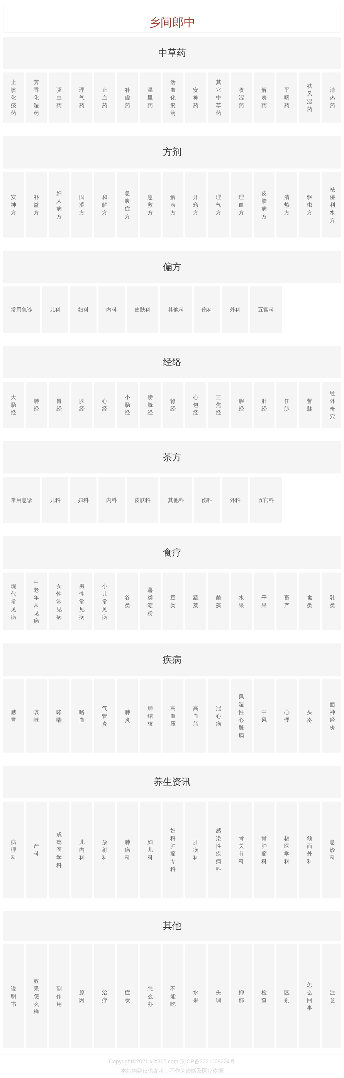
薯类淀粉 (150, 601)
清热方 (287, 205)
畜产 (287, 601)
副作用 (59, 996)
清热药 (332, 97)
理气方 (218, 205)
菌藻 (218, 601)
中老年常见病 (36, 601)
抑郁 (241, 996)
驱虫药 (59, 97)
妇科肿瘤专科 (173, 849)
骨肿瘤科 (264, 849)
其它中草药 (218, 97)
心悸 (287, 716)
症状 (127, 996)
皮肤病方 (264, 204)
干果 (264, 601)
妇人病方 (59, 204)
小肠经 (127, 405)
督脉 (309, 405)
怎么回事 (309, 996)
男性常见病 (82, 601)
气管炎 (104, 716)
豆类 (173, 601)
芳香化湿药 (36, 97)
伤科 (207, 310)
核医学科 (287, 849)
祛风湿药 (309, 97)
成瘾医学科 (59, 849)
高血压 (173, 716)
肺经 (36, 405)
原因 (82, 996)
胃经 (59, 405)
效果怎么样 (36, 996)
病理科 (13, 850)
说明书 (13, 996)
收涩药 (241, 97)
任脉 (287, 405)
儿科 (55, 310)
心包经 (195, 405)
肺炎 (127, 716)
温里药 (150, 97)
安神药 (195, 97)
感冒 (13, 716)
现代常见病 (13, 601)
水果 (241, 601)
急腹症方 (127, 204)
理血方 (241, 205)
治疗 (104, 996)
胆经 (241, 405)
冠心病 (218, 716)
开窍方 (195, 205)
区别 (287, 996)
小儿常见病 (104, 601)
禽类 (309, 601)
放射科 (104, 850)
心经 (104, 405)
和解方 (104, 205)
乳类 (332, 601)
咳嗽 (36, 716)
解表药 (264, 97)
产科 (36, 850)
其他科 (176, 310)
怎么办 (150, 996)
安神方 (13, 205)
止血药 (104, 97)
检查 (264, 996)
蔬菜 (195, 601)
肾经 (173, 405)
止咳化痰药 (13, 97)
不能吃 (173, 996)
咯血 (82, 716)
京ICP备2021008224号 (207, 1061)
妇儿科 (150, 850)
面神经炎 (332, 716)
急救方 (150, 205)
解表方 (173, 205)
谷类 (127, 601)
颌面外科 (309, 849)
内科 (111, 310)
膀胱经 (150, 405)
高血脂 (195, 716)
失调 (218, 996)
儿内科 (82, 850)
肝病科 (195, 850)
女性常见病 (59, 601)
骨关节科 (241, 849)
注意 (332, 996)
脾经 (82, 405)
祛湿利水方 (332, 204)
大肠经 (13, 405)
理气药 (82, 97)
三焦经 (218, 405)
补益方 (36, 205)
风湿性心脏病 (241, 716)
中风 (264, 716)
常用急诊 (21, 310)
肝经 (264, 405)
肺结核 (150, 716)
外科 (235, 310)
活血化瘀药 (173, 97)
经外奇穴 (332, 404)
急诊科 (332, 850)
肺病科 (127, 850)
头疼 (309, 716)
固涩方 (82, 205)
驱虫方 (309, 205)
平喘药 (287, 97)
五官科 (266, 310)
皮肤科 (142, 310)
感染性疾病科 (218, 849)
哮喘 (59, 716)
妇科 (83, 310)
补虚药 (127, 97)
